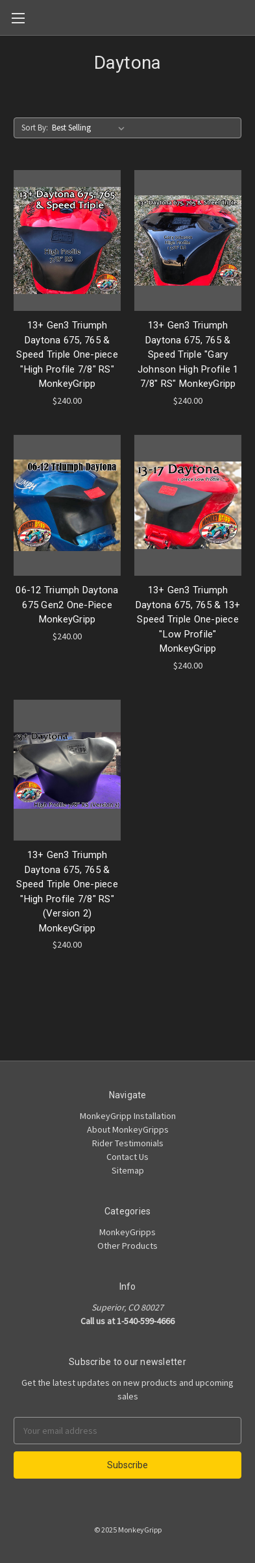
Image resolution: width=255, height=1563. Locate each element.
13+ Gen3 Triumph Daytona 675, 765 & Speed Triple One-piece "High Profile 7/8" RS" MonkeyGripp (67, 354)
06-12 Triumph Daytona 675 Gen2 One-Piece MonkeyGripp (67, 604)
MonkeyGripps (127, 1232)
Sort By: (34, 127)
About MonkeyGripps (128, 1129)
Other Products (127, 1245)
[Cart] (248, 17)
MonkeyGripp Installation (128, 1116)
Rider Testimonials (128, 1143)
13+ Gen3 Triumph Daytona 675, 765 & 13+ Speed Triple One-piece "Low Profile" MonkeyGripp (188, 619)
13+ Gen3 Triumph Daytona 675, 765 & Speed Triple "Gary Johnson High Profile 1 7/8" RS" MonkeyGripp (188, 354)
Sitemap (128, 1170)
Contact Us (127, 1157)
